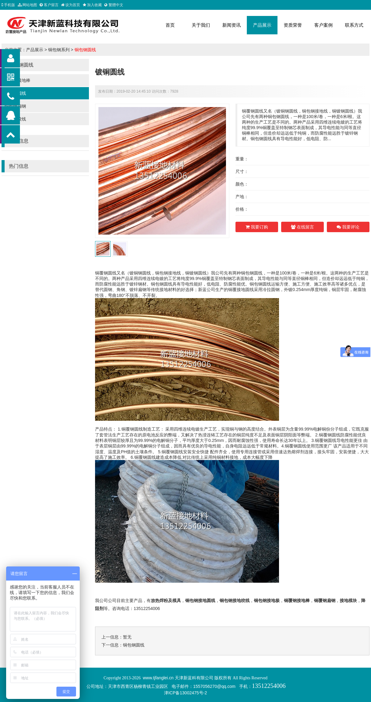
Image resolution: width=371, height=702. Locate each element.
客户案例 (323, 25)
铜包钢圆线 (85, 49)
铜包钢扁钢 (15, 106)
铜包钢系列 (59, 49)
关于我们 (201, 25)
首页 (170, 25)
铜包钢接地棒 (17, 80)
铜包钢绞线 (15, 119)
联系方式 (354, 25)
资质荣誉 (293, 25)
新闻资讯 (231, 25)
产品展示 (262, 25)
